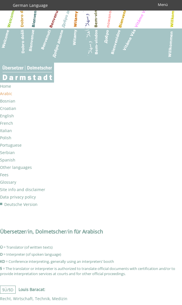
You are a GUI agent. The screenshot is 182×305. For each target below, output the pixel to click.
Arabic (6, 93)
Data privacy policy (18, 197)
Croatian (8, 108)
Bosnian (7, 101)
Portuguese (11, 145)
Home (5, 86)
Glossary (8, 182)
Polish (5, 137)
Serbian (7, 152)
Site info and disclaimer (22, 189)
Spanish (7, 160)
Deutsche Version (21, 204)
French (6, 123)
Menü (163, 4)
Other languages (16, 167)
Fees (4, 174)
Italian (6, 130)
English (7, 115)
